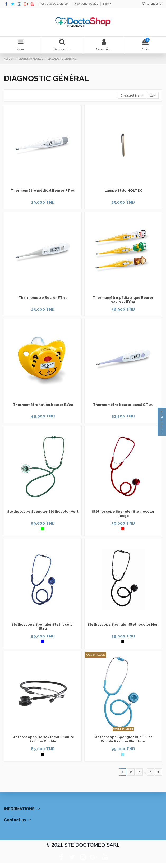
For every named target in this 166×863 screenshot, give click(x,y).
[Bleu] (42, 641)
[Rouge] (122, 528)
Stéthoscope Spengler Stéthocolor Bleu (42, 626)
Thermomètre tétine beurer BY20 (43, 405)
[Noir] (122, 641)
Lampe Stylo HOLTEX (123, 190)
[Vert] (42, 528)
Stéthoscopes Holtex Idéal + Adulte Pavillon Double (43, 739)
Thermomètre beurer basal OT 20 (123, 405)
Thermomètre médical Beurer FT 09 (43, 190)
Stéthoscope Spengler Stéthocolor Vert (43, 511)
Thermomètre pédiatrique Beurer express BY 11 (123, 300)
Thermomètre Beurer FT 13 (43, 298)
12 (153, 95)
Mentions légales (87, 4)
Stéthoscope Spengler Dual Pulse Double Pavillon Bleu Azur (123, 739)
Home (107, 4)
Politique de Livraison (55, 4)
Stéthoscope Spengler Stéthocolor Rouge (123, 513)
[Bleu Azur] (122, 754)
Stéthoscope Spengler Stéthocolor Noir (123, 624)
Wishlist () (152, 4)
